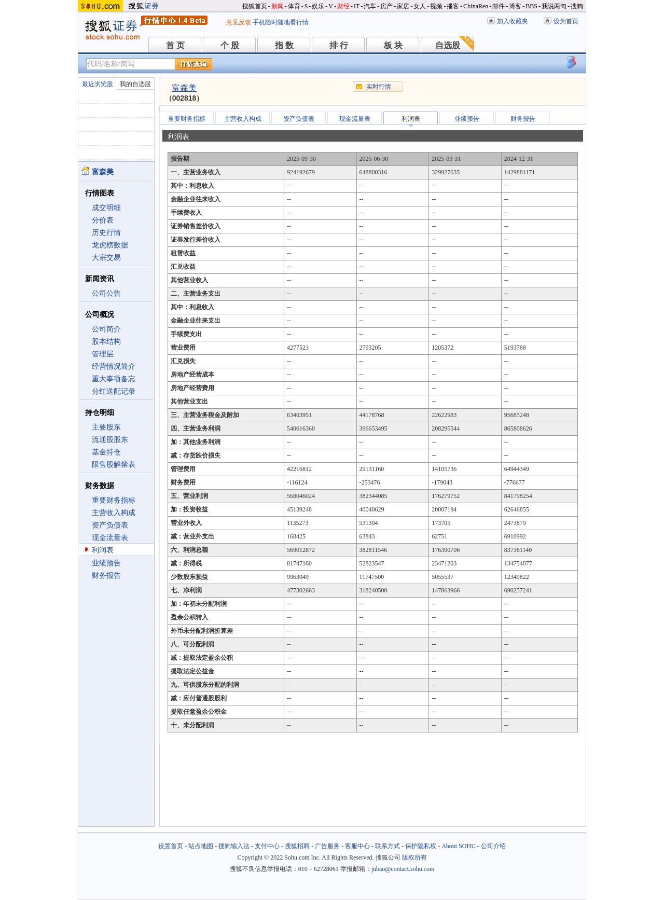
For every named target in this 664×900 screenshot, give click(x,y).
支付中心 (267, 846)
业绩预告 (106, 563)
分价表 (103, 220)
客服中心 (357, 846)
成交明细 (106, 208)
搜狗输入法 (234, 846)
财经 (343, 6)
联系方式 (387, 846)
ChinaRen (475, 6)
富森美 (184, 88)
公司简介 (106, 329)
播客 (453, 6)
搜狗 (577, 6)
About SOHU (458, 846)
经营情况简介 (113, 366)
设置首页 (170, 846)
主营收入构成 (113, 513)
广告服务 (327, 846)
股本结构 (106, 341)
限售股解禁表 (113, 464)
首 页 (175, 45)
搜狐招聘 (297, 846)
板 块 (393, 45)
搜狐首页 (254, 6)
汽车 (370, 6)
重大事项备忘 (113, 379)
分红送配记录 (113, 391)
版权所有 (414, 857)
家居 (403, 6)
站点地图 (200, 846)
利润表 (103, 550)
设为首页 (566, 21)
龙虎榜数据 (110, 245)
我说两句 (554, 6)
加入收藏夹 (512, 21)
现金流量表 (110, 538)
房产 (386, 6)
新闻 (277, 6)
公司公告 (106, 293)
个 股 (229, 45)
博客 (515, 6)
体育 (294, 6)
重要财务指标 (113, 500)
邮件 (498, 6)
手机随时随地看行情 (281, 22)
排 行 (338, 45)
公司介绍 (493, 846)
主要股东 (106, 427)
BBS (531, 6)
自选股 (447, 45)
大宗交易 (106, 257)
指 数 (284, 45)
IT (356, 6)
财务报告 (106, 575)
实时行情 (378, 86)
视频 (436, 6)
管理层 (103, 354)
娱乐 (318, 6)
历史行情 (106, 233)
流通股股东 (110, 440)
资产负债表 (110, 525)
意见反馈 (238, 22)
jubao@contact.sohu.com (403, 869)
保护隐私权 (420, 846)
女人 (419, 6)
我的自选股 (135, 84)
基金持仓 (106, 452)
